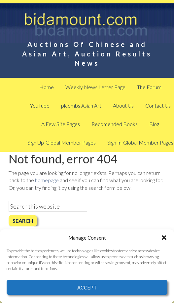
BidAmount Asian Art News (87, 26)
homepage (47, 180)
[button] (164, 237)
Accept (87, 287)
